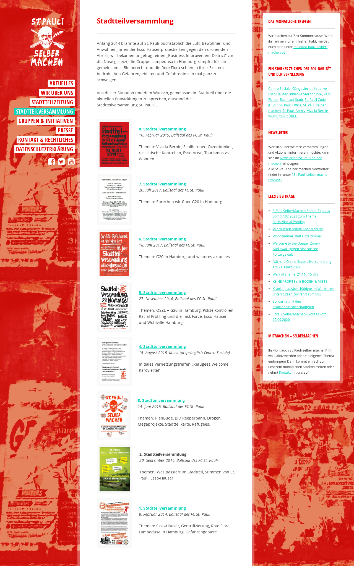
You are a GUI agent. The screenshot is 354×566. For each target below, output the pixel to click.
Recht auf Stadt (291, 99)
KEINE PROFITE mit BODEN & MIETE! (300, 281)
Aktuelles (61, 83)
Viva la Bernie (317, 110)
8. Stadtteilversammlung (162, 129)
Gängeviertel (302, 88)
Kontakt (285, 372)
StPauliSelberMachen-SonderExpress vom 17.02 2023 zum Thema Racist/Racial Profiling (301, 216)
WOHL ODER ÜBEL (282, 116)
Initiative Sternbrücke (305, 94)
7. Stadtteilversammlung (162, 184)
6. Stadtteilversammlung (162, 239)
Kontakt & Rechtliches (45, 139)
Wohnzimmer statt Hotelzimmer (297, 236)
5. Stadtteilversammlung (162, 292)
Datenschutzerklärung (44, 149)
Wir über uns (57, 92)
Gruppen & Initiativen (46, 121)
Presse (65, 130)
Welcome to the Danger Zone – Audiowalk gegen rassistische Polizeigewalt (296, 248)
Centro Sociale (279, 88)
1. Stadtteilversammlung (162, 508)
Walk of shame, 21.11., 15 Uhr (296, 274)
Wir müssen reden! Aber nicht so (298, 229)
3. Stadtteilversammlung (161, 400)
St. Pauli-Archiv (293, 110)
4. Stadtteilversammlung (162, 346)
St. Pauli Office (290, 105)
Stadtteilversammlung (44, 111)
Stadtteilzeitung (52, 102)
